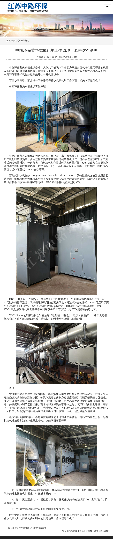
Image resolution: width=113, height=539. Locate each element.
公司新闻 (25, 40)
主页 (8, 40)
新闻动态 (15, 40)
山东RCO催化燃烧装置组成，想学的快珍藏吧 (88, 531)
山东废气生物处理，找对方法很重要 (29, 528)
